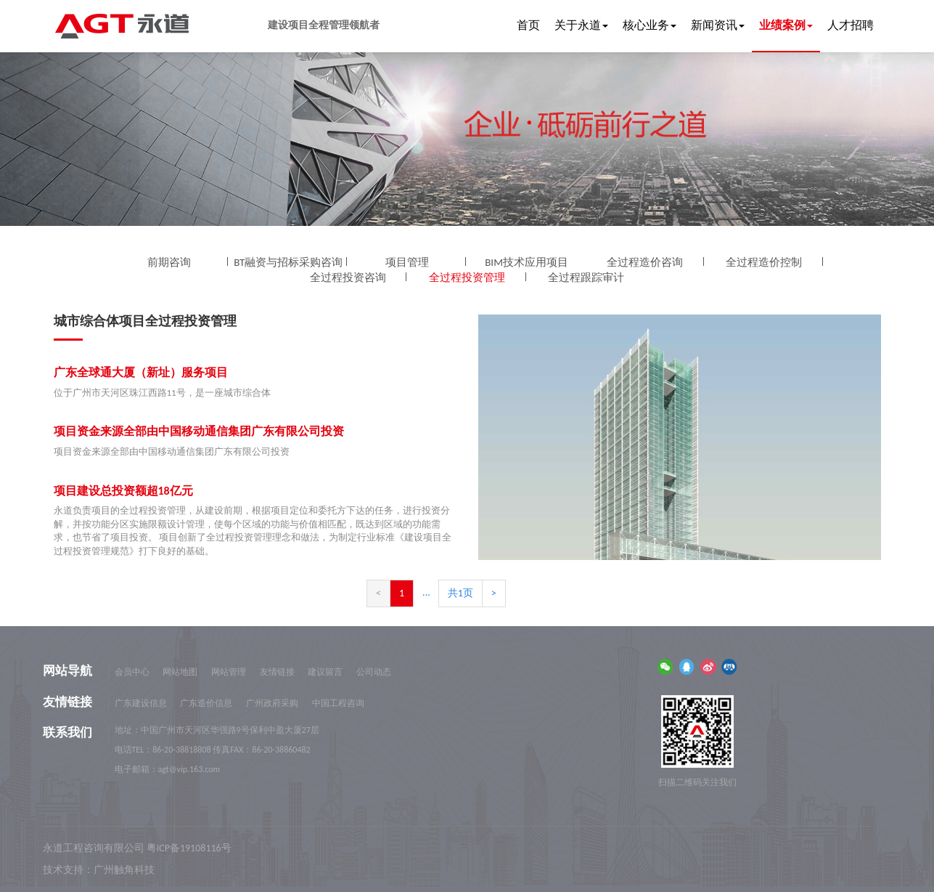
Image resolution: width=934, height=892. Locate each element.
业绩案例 (786, 25)
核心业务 (649, 25)
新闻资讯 (718, 25)
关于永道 (581, 25)
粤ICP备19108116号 (189, 848)
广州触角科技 (124, 870)
